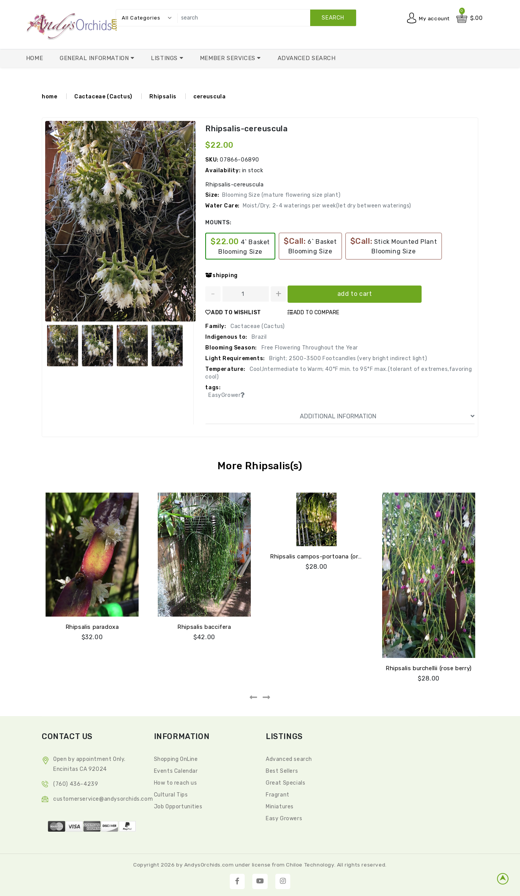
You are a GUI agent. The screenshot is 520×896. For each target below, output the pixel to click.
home (49, 96)
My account (434, 18)
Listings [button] (165, 58)
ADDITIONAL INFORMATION (387, 416)
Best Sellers (282, 770)
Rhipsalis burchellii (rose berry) (429, 667)
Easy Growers (284, 818)
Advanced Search (307, 58)
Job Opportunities (178, 806)
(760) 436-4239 (75, 783)
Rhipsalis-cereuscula (246, 128)
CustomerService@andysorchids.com (103, 798)
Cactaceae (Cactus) (103, 96)
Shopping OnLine (176, 759)
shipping (221, 275)
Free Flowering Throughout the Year (309, 347)
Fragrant (277, 794)
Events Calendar (176, 770)
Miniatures (280, 806)
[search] (264, 18)
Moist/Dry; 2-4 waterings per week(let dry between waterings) (327, 205)
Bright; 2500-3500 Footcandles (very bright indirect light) (347, 358)
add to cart (354, 293)
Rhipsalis (162, 96)
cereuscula (209, 96)
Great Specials (285, 782)
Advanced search (289, 759)
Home (34, 58)
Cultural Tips (171, 794)
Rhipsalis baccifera (204, 626)
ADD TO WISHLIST (233, 312)
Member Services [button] (228, 58)
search (333, 18)
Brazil (258, 336)
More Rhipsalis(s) (259, 466)
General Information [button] (95, 58)
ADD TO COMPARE (314, 312)
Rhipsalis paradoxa (92, 626)
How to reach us (175, 782)
